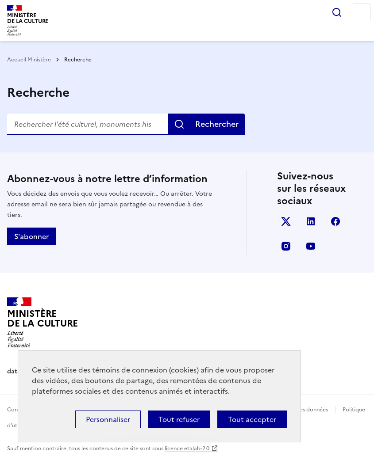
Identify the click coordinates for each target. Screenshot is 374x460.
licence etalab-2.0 (187, 448)
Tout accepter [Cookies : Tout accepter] (252, 419)
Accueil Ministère (29, 60)
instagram (286, 246)
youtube (311, 246)
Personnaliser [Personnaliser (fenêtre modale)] (108, 419)
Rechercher (337, 12)
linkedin (311, 221)
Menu (361, 12)
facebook (335, 221)
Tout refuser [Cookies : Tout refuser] (179, 419)
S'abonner (31, 236)
